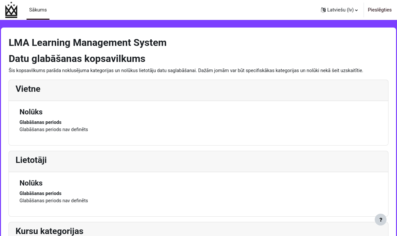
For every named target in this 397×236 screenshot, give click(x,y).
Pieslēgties (380, 10)
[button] (339, 10)
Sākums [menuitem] (38, 10)
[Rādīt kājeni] (381, 220)
